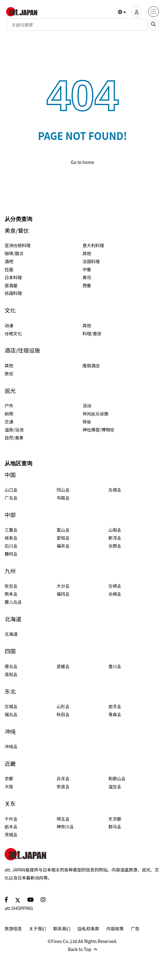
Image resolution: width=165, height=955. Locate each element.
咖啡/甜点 (14, 253)
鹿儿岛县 (13, 602)
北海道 (13, 618)
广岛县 (11, 498)
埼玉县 (63, 819)
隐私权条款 (88, 928)
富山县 (63, 530)
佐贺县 (11, 586)
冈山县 (63, 490)
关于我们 (37, 928)
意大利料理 (93, 245)
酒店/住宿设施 (22, 350)
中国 (10, 474)
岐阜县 (11, 538)
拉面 (9, 269)
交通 (9, 421)
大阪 (9, 786)
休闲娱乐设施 (95, 413)
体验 (86, 421)
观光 (10, 390)
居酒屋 (11, 285)
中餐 (86, 269)
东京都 (114, 819)
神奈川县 (65, 826)
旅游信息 (13, 928)
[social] (6, 899)
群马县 (114, 826)
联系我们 (61, 928)
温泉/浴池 (14, 429)
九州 (10, 570)
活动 (86, 405)
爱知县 (63, 538)
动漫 (9, 325)
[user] (136, 11)
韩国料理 (13, 293)
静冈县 (11, 554)
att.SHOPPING (19, 908)
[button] (122, 12)
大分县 (63, 586)
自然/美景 (14, 438)
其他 (86, 253)
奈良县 (63, 786)
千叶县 (11, 819)
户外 (9, 405)
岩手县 (114, 706)
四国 (10, 651)
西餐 (86, 285)
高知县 (11, 674)
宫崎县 (114, 586)
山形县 (63, 706)
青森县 (114, 714)
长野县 (114, 546)
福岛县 (11, 714)
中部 (10, 514)
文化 (10, 310)
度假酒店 (91, 365)
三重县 (11, 530)
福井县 (63, 546)
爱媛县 (63, 666)
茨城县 (11, 834)
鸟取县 (63, 498)
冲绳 (10, 731)
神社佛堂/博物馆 (98, 429)
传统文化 (13, 333)
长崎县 (114, 594)
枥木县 (11, 826)
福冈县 (63, 594)
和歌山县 (117, 778)
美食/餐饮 (17, 230)
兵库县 (63, 778)
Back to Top (82, 949)
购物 (9, 413)
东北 (10, 691)
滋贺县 (114, 786)
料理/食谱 (92, 333)
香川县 (114, 666)
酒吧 (9, 261)
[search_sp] (153, 24)
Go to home (82, 162)
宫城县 (11, 706)
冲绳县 (11, 746)
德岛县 (11, 666)
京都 (9, 778)
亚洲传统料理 (17, 245)
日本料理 (13, 277)
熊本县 (11, 594)
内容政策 (115, 928)
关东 (10, 803)
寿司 (86, 277)
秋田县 (63, 714)
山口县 (11, 490)
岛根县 (114, 490)
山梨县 (114, 530)
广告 (135, 928)
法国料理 (91, 261)
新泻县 (114, 538)
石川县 (11, 546)
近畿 (10, 763)
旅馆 (9, 373)
